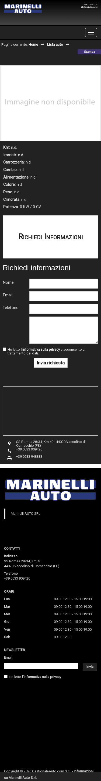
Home (33, 44)
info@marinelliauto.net (89, 7)
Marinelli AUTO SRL (25, 514)
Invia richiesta (51, 362)
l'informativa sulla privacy (40, 349)
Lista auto (55, 44)
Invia (89, 667)
